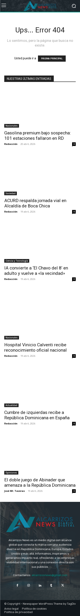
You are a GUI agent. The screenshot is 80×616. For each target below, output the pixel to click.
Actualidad (11, 405)
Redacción (10, 144)
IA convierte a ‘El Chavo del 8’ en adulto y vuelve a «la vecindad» (36, 270)
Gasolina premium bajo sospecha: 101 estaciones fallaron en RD (37, 135)
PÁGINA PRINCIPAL (52, 58)
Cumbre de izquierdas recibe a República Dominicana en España (37, 415)
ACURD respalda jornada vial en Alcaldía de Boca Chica (35, 203)
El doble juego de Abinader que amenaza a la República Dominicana (40, 482)
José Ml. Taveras (14, 490)
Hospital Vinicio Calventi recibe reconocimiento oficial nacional (35, 347)
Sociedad (11, 193)
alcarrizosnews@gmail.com (49, 575)
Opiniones (11, 472)
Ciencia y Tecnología (17, 260)
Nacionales (12, 125)
